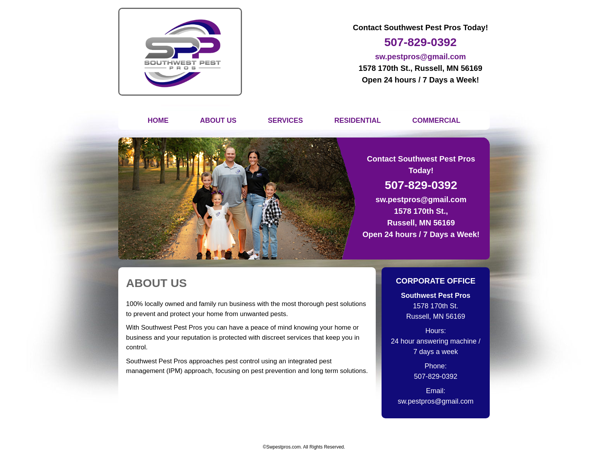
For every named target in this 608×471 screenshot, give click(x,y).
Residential (357, 120)
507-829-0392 (420, 42)
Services (285, 120)
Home (158, 120)
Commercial (436, 120)
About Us (218, 120)
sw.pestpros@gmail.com (420, 56)
